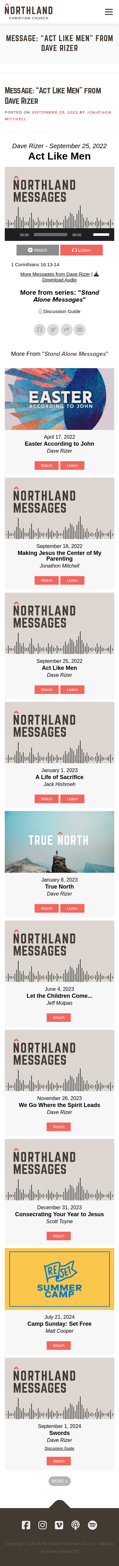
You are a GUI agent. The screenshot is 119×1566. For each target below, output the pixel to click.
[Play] (13, 234)
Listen (84, 250)
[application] (59, 234)
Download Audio (59, 279)
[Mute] (88, 234)
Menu (108, 11)
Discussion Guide (62, 311)
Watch (40, 250)
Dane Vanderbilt (62, 1551)
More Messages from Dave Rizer (55, 274)
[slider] (51, 234)
